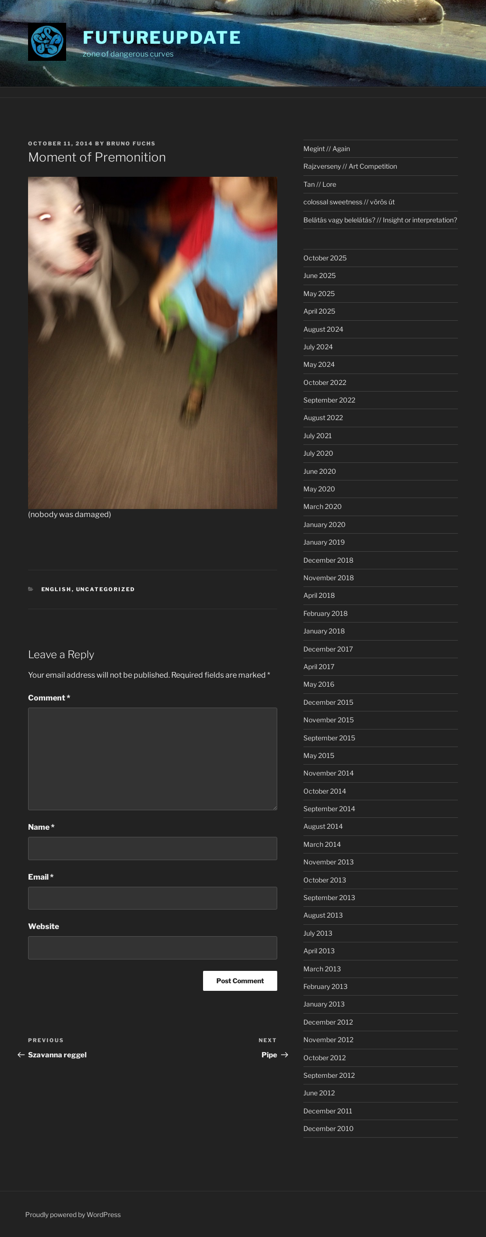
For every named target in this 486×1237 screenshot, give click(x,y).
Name (41, 827)
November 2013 (328, 862)
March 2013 (322, 969)
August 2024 (323, 329)
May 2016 (318, 684)
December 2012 (328, 1022)
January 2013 (324, 1004)
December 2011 (327, 1111)
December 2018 (328, 560)
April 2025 (319, 311)
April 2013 (319, 951)
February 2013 (325, 986)
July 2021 (317, 436)
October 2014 (324, 791)
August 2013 (323, 915)
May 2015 (318, 755)
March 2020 (322, 506)
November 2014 (328, 773)
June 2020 (319, 471)
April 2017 (318, 666)
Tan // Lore (319, 184)
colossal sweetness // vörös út (349, 202)
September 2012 (329, 1075)
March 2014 (322, 844)
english (56, 589)
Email (41, 877)
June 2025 (319, 275)
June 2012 (319, 1093)
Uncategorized (106, 589)
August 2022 (323, 417)
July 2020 (318, 453)
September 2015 (329, 738)
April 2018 (319, 595)
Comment (49, 697)
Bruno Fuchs (131, 143)
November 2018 (328, 578)
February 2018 (325, 613)
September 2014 (329, 809)
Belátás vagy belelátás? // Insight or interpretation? (380, 220)
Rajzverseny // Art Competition (350, 166)
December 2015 (328, 702)
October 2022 (324, 382)
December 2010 (328, 1128)
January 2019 (324, 542)
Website (43, 926)
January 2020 (324, 524)
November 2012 (328, 1040)
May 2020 (319, 489)
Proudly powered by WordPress (73, 1214)
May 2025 (319, 293)
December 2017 (328, 649)
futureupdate (162, 37)
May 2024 (319, 364)
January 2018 (324, 631)
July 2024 (318, 347)
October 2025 (325, 258)
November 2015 (328, 720)
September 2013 (329, 897)
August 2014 (323, 826)
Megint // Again (326, 148)
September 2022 (329, 400)
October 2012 (324, 1058)
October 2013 (324, 880)
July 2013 (317, 933)
